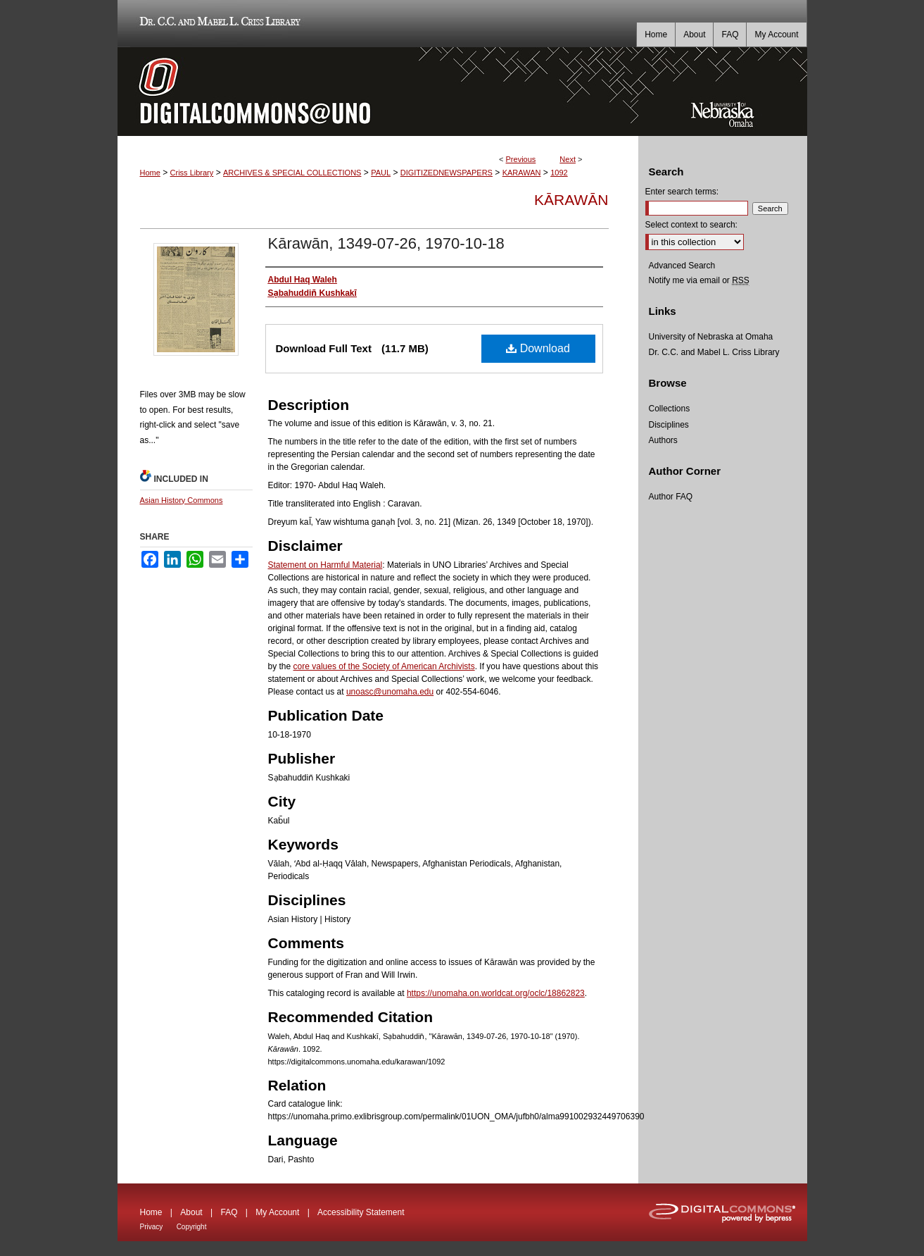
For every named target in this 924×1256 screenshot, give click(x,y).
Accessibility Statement (360, 1212)
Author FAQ (671, 497)
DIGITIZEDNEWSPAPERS (446, 172)
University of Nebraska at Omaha (711, 337)
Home (150, 172)
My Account (277, 1212)
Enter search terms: (682, 192)
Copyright (192, 1227)
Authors (663, 440)
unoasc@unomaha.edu (389, 692)
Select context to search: (691, 225)
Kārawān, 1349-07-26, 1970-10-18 (386, 243)
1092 (558, 172)
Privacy (151, 1227)
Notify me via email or (699, 280)
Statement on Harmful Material (325, 565)
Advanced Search (682, 266)
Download (538, 348)
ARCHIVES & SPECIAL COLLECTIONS (292, 172)
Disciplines (669, 425)
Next (567, 159)
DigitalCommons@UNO (378, 91)
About (191, 1212)
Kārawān (571, 200)
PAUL (381, 172)
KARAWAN (521, 172)
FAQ (228, 1212)
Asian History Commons (181, 500)
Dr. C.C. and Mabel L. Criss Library (218, 23)
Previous (521, 159)
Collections (669, 409)
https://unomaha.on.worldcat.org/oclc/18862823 (496, 993)
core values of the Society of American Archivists (384, 666)
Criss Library (192, 172)
